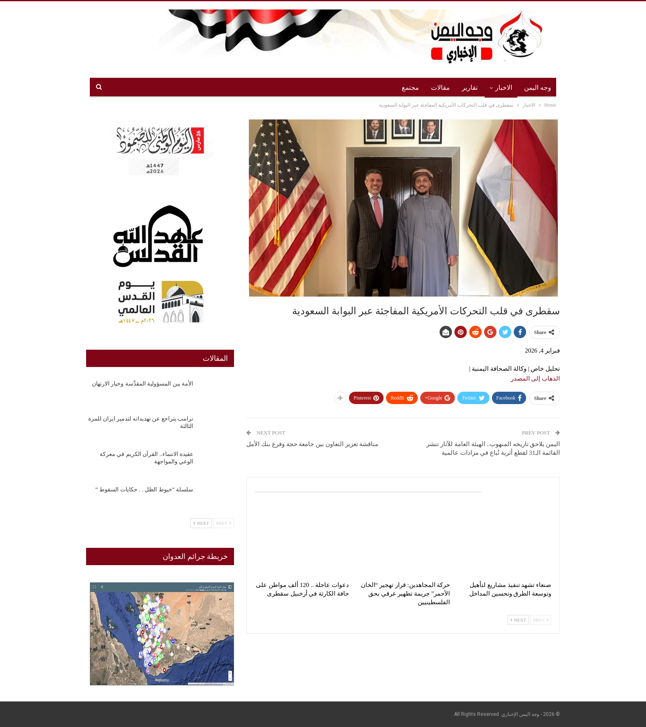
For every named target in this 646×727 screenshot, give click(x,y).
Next (518, 619)
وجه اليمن (537, 87)
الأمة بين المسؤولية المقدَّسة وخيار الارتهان (143, 384)
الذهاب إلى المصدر (535, 378)
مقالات (440, 87)
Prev (540, 619)
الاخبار (503, 87)
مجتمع (410, 87)
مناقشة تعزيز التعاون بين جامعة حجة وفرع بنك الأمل (312, 444)
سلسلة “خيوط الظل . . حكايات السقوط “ (144, 489)
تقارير (469, 87)
